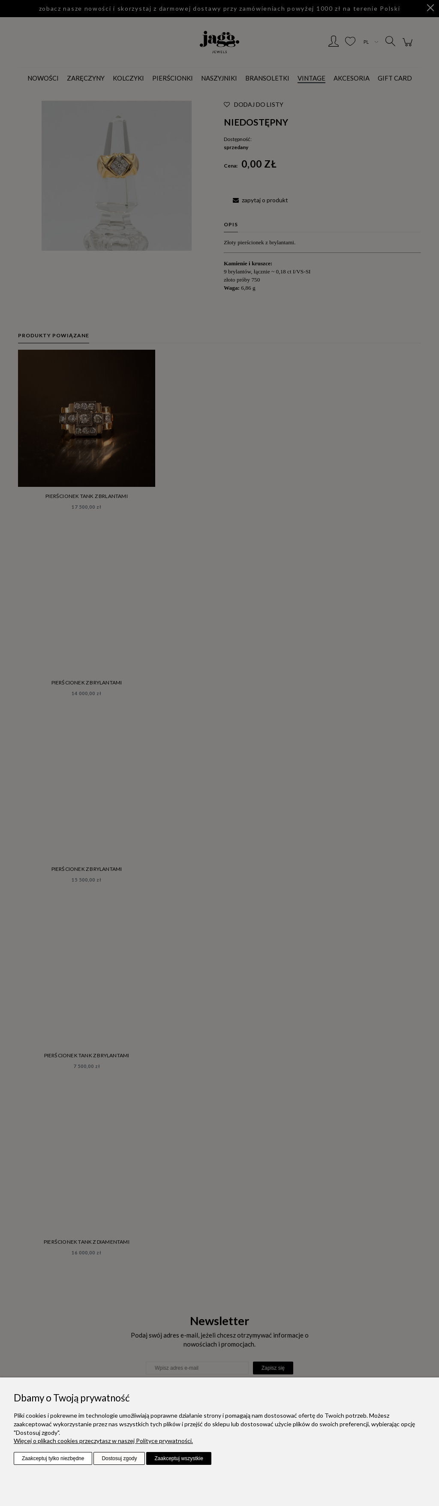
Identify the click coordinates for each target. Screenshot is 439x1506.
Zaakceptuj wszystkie (178, 1458)
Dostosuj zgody (119, 1458)
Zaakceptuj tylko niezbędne (53, 1458)
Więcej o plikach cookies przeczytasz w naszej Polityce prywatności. (103, 1440)
